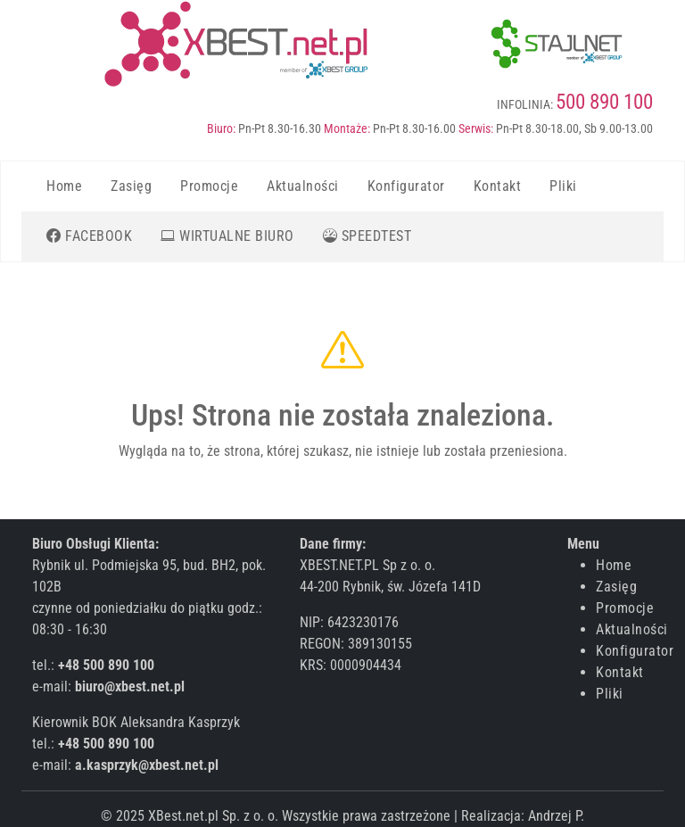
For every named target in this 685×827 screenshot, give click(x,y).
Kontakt (498, 186)
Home (64, 186)
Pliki (563, 186)
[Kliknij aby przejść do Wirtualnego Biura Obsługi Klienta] (227, 236)
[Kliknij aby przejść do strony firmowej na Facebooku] (89, 236)
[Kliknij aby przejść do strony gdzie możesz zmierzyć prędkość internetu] (367, 236)
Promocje (209, 186)
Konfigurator (406, 186)
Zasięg (131, 186)
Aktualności (303, 186)
